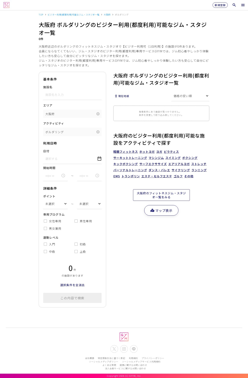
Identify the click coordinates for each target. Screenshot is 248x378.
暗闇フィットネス (125, 151)
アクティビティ (53, 123)
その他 (188, 176)
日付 (46, 151)
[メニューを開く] (243, 5)
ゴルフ (178, 176)
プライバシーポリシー (153, 358)
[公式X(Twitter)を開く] (114, 349)
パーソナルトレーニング (130, 170)
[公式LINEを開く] (134, 349)
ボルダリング (54, 132)
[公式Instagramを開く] (124, 349)
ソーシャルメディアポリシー (103, 361)
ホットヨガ (147, 151)
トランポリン (130, 176)
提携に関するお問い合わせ (133, 364)
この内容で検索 (72, 298)
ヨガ (159, 151)
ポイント (49, 196)
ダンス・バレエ (159, 170)
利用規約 (133, 358)
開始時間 (49, 168)
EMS (116, 176)
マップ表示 (161, 210)
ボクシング (190, 158)
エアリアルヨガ (179, 164)
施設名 (47, 87)
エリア (47, 105)
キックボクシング (125, 164)
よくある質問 (109, 364)
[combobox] (55, 203)
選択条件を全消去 (72, 285)
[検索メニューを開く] (234, 5)
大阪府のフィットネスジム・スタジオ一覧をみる (161, 195)
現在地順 (122, 96)
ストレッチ (199, 164)
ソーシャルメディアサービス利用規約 (141, 361)
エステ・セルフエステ (156, 176)
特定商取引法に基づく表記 (111, 358)
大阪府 (50, 114)
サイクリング (181, 170)
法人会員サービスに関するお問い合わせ (125, 368)
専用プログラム (54, 214)
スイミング (173, 158)
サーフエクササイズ (153, 164)
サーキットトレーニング (130, 158)
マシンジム (156, 158)
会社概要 (89, 358)
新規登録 (220, 5)
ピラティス (171, 151)
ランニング (199, 170)
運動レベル (51, 237)
